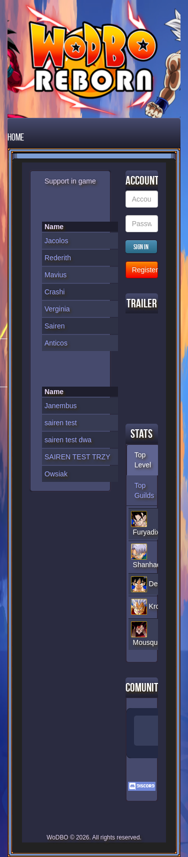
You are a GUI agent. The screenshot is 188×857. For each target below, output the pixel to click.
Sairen (54, 326)
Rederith (57, 258)
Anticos (56, 343)
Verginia (57, 309)
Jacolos (56, 241)
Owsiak (56, 474)
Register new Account (145, 270)
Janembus (60, 406)
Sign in (141, 247)
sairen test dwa (68, 440)
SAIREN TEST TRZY (77, 457)
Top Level (142, 460)
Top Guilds (144, 490)
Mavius (55, 275)
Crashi (54, 292)
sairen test (60, 423)
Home (16, 136)
